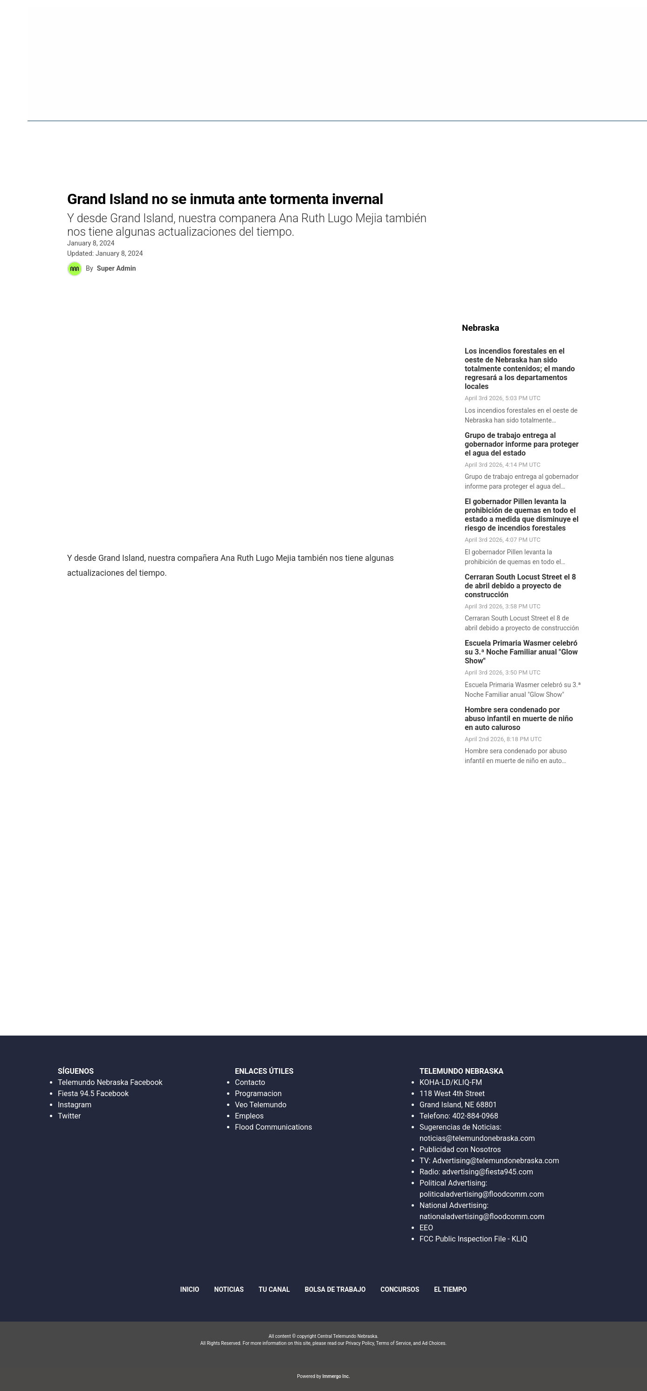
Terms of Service (393, 1343)
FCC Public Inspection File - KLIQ (474, 1238)
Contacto (250, 1082)
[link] (525, 387)
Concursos (542, 102)
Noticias (418, 102)
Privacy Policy (359, 1343)
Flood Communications (273, 1127)
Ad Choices (434, 1343)
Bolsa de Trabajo (335, 1289)
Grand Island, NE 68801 (458, 1104)
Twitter (69, 1115)
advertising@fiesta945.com (487, 1171)
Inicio (327, 102)
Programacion (258, 1093)
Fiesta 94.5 (370, 102)
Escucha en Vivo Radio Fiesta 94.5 (483, 21)
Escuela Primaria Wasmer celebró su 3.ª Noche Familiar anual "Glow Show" (521, 653)
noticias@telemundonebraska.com (477, 1138)
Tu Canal (592, 102)
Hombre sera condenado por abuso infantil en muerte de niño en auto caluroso (519, 720)
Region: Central (37, 107)
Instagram (74, 1104)
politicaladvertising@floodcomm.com (482, 1194)
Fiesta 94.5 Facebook (93, 1093)
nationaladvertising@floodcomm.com (482, 1216)
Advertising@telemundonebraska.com (495, 1160)
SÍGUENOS (76, 1071)
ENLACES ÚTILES (264, 1071)
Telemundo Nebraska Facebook (110, 1082)
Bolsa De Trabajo (478, 102)
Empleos (249, 1115)
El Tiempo (450, 1289)
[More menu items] (628, 103)
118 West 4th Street (452, 1093)
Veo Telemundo (261, 1104)
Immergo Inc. (336, 1376)
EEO (426, 1227)
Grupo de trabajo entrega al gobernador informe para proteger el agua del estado (521, 445)
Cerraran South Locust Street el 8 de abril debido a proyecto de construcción (520, 587)
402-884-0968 (475, 1115)
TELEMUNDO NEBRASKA (461, 1071)
